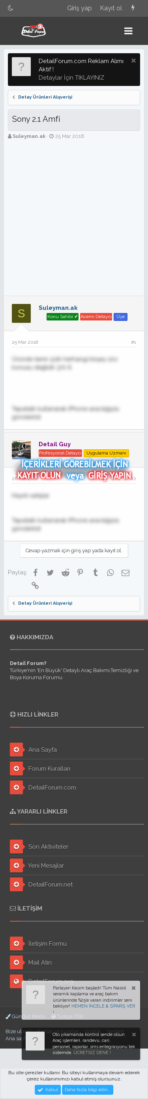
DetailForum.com (43, 787)
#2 (133, 478)
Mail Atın (31, 962)
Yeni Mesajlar (37, 865)
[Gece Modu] (10, 8)
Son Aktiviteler (39, 846)
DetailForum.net (41, 884)
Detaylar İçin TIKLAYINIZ (71, 77)
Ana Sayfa (33, 749)
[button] (128, 31)
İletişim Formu (38, 943)
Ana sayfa (17, 1038)
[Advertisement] (74, 218)
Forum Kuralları (40, 768)
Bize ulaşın (18, 1031)
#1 (133, 342)
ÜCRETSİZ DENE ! (92, 1052)
